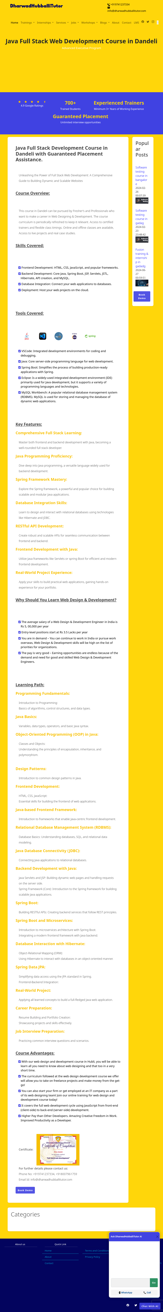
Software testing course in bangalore (141, 175)
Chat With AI (150, 1306)
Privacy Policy (92, 1256)
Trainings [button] (26, 22)
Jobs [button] (74, 22)
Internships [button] (44, 22)
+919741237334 (118, 4)
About (115, 22)
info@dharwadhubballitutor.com (126, 9)
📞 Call (147, 1292)
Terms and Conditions (97, 1250)
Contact (126, 22)
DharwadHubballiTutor (36, 6)
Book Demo (25, 1190)
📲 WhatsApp (125, 1292)
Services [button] (61, 22)
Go (154, 1282)
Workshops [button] (88, 22)
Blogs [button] (103, 22)
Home (14, 22)
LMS (136, 22)
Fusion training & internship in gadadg (141, 258)
